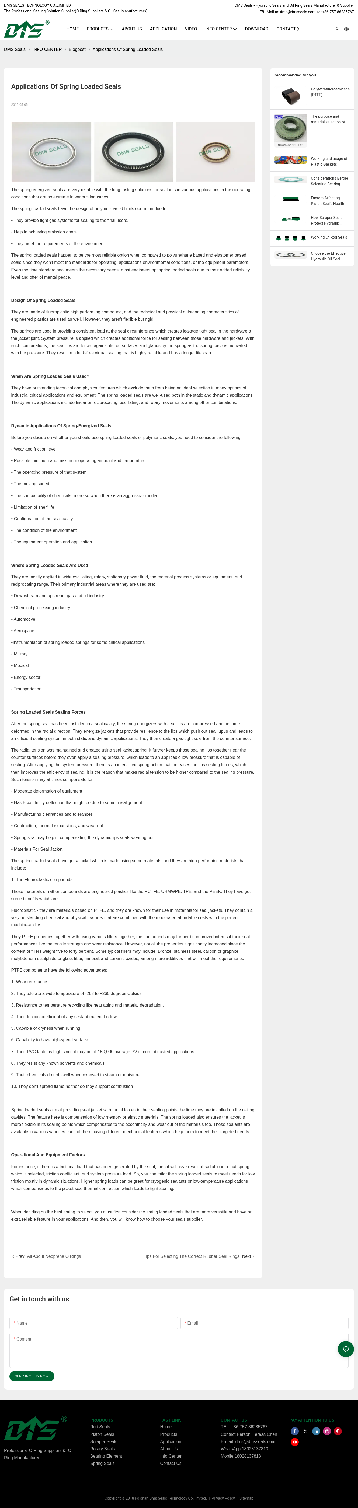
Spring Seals (102, 1463)
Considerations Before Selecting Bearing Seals (329, 181)
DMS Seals (15, 49)
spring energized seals (41, 189)
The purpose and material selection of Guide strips (328, 119)
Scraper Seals (103, 1441)
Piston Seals (102, 1434)
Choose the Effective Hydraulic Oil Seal (328, 256)
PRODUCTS (101, 1420)
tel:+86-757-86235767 (335, 12)
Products (168, 1434)
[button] (298, 29)
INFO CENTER (47, 49)
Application (170, 1441)
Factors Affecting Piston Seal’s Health (327, 201)
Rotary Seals (102, 1449)
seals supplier (189, 1219)
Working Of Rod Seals (329, 237)
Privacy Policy (224, 1498)
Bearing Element (106, 1456)
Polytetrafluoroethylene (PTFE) (330, 92)
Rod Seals (100, 1427)
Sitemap (246, 1498)
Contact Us (171, 1463)
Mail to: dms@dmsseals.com (287, 12)
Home (166, 1427)
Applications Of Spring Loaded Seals (128, 49)
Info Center (171, 1456)
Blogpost (77, 49)
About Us (169, 1449)
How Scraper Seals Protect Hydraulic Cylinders (326, 220)
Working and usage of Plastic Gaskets (329, 161)
